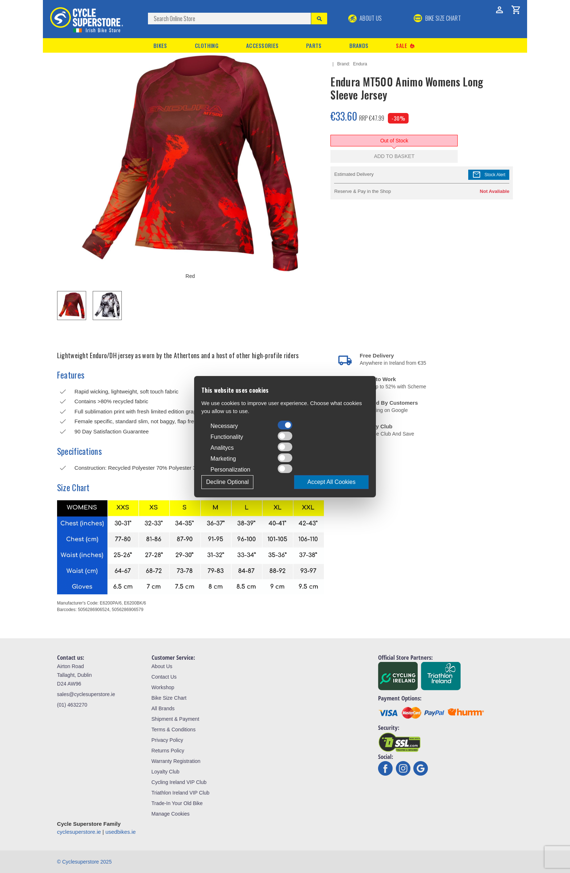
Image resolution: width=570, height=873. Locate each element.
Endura (360, 63)
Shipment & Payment (176, 719)
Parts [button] (314, 45)
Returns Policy (168, 750)
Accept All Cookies (331, 482)
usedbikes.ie (120, 832)
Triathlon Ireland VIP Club (181, 793)
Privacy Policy (167, 740)
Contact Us (164, 677)
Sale (406, 45)
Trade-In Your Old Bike (177, 803)
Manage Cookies (171, 814)
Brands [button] (359, 45)
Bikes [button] (160, 45)
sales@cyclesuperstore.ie (86, 694)
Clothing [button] (206, 45)
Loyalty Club (166, 772)
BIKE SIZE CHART (437, 18)
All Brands (163, 708)
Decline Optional (227, 482)
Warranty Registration (176, 761)
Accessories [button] (262, 45)
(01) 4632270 (72, 705)
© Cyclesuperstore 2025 (84, 862)
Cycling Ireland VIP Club (179, 782)
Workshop (163, 687)
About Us (365, 18)
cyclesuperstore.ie (79, 832)
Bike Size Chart (169, 698)
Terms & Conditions (174, 729)
